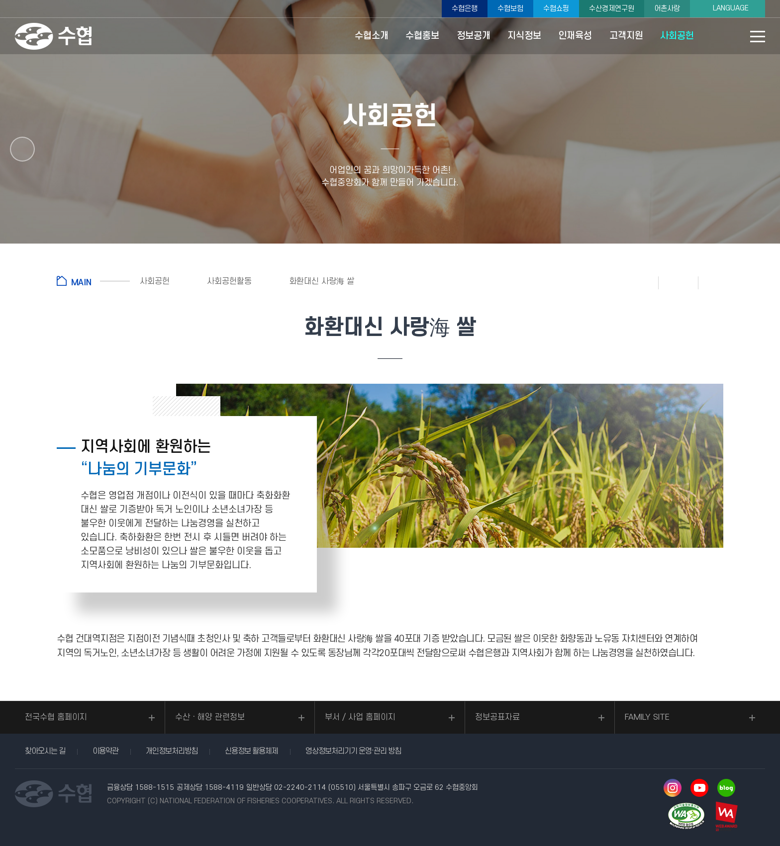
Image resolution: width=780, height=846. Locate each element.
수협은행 (465, 8)
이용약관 (105, 751)
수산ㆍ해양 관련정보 (210, 717)
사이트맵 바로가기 (757, 41)
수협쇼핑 (556, 8)
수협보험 (510, 8)
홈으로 (93, 281)
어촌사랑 (667, 8)
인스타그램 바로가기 (673, 788)
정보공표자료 (497, 717)
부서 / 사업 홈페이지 (360, 717)
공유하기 (718, 282)
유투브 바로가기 (699, 788)
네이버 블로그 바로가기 (726, 788)
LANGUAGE (731, 8)
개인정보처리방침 (171, 751)
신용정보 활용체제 (251, 751)
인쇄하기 (639, 282)
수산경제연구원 (611, 8)
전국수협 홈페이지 (56, 717)
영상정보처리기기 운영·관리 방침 (353, 751)
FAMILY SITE (647, 717)
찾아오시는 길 (45, 751)
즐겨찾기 (678, 282)
